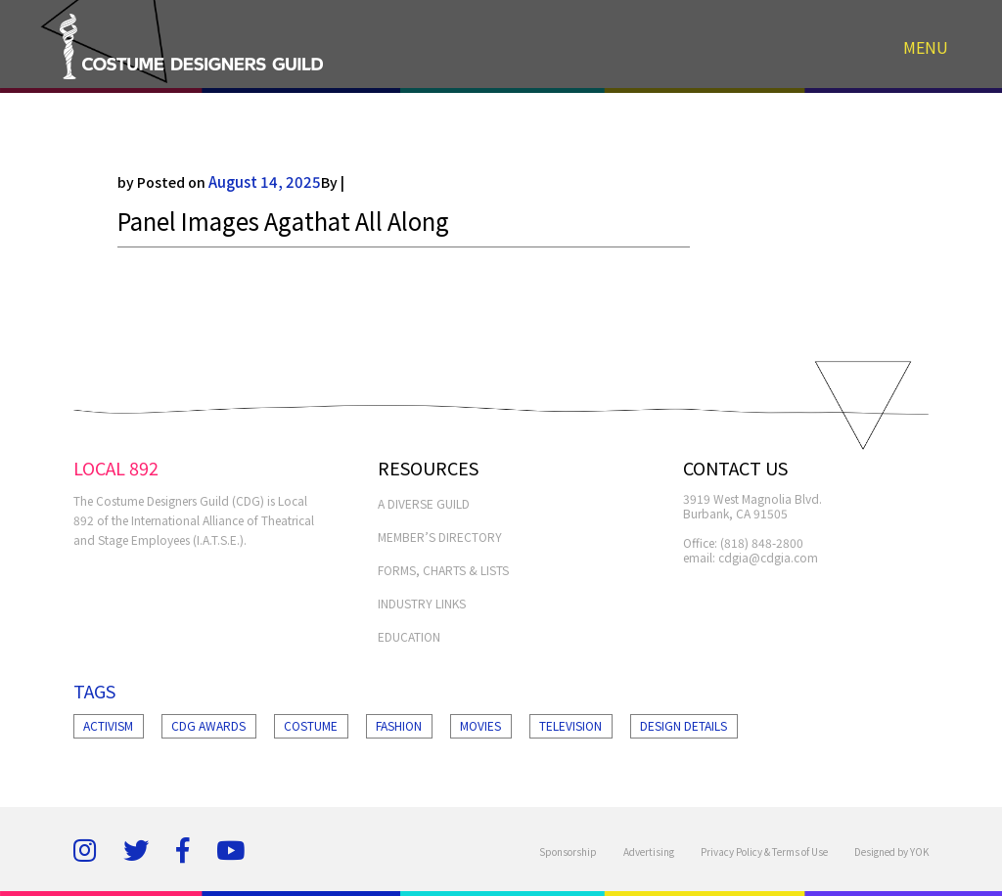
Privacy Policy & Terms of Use (764, 851)
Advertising (648, 851)
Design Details (683, 725)
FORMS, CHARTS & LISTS (443, 569)
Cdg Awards (208, 725)
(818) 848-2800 (761, 542)
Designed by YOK (891, 851)
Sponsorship (568, 851)
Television (570, 725)
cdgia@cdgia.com (768, 557)
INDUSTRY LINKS (422, 603)
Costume (311, 725)
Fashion (399, 725)
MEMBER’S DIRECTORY (440, 536)
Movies (480, 725)
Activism (108, 725)
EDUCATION (409, 636)
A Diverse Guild (424, 503)
